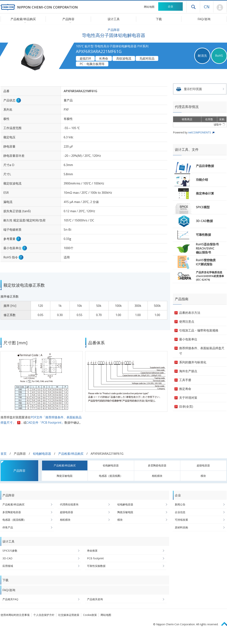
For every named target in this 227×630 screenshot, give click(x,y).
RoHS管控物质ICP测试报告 (206, 262)
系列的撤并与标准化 (192, 362)
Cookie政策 (90, 615)
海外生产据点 (188, 371)
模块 (203, 476)
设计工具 (114, 19)
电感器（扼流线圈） (111, 476)
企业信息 (180, 512)
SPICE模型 (203, 207)
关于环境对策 (188, 398)
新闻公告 (180, 504)
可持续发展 (181, 519)
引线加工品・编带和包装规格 (198, 330)
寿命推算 (92, 550)
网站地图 (149, 6)
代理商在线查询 (69, 504)
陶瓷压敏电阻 (65, 476)
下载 (159, 19)
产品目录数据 (205, 166)
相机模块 (157, 476)
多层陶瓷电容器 (157, 465)
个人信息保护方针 (43, 615)
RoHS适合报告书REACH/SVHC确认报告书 (207, 248)
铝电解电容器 (42, 454)
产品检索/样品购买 (70, 454)
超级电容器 (203, 465)
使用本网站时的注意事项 (15, 615)
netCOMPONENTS (199, 132)
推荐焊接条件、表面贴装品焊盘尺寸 (201, 350)
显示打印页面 (193, 89)
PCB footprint (95, 558)
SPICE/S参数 (9, 550)
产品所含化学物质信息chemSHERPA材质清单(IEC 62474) (210, 275)
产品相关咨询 (95, 599)
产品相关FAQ (10, 599)
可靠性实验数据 (96, 566)
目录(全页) (186, 406)
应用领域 (7, 566)
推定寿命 (185, 389)
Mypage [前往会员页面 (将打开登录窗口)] (219, 7)
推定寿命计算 (205, 193)
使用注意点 (186, 321)
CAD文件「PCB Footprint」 (45, 422)
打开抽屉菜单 (193, 6)
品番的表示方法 (189, 313)
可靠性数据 (203, 235)
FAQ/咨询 (204, 19)
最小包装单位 (188, 339)
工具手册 (185, 380)
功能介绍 (202, 180)
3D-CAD (7, 558)
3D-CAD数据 (204, 221)
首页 (4, 454)
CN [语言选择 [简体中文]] (206, 6)
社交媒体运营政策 (68, 615)
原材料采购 (181, 527)
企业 (170, 6)
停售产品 (7, 527)
